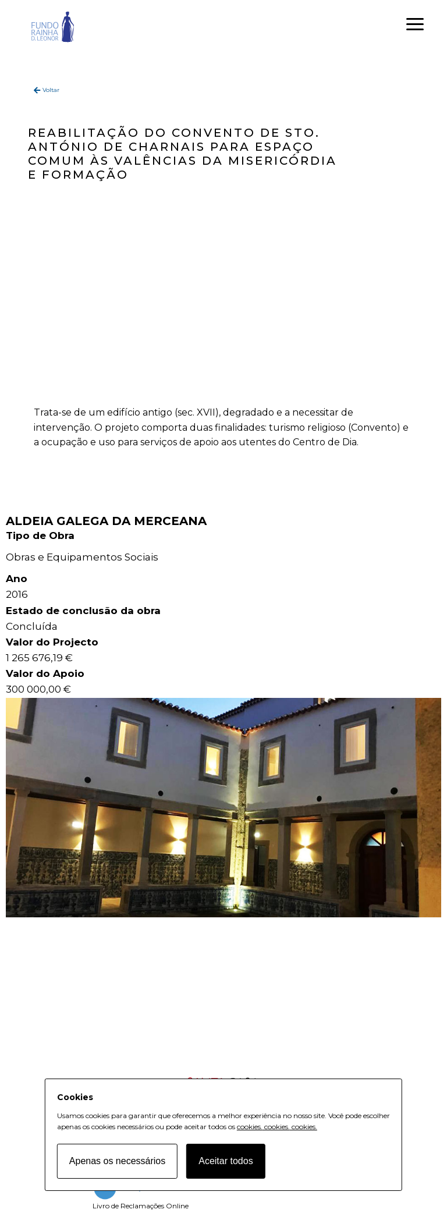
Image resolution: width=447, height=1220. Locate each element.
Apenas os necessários (117, 1161)
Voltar (50, 90)
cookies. (249, 1126)
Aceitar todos (225, 1161)
